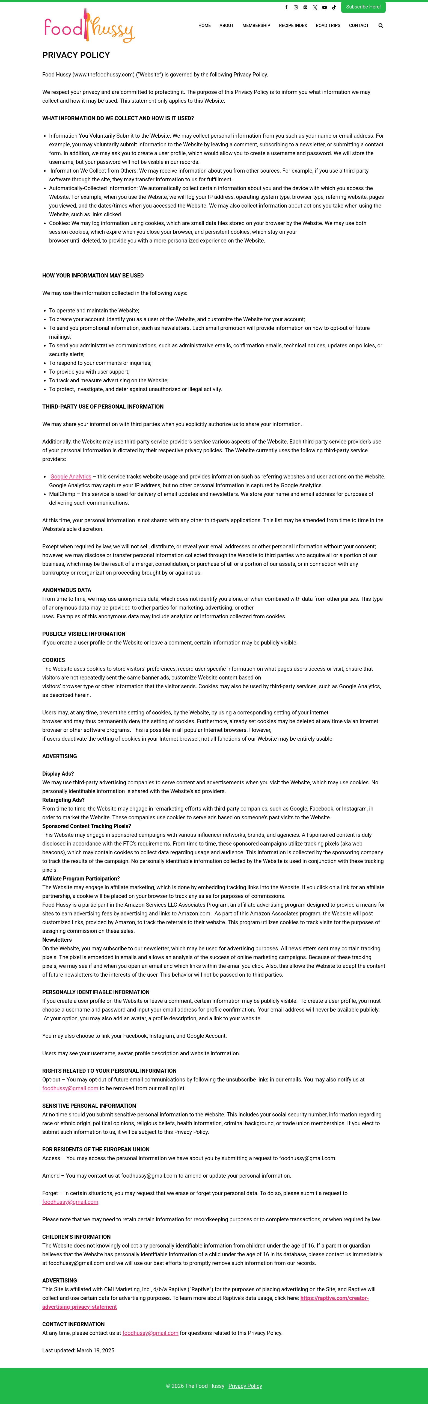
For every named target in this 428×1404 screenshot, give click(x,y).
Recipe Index (293, 25)
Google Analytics (70, 476)
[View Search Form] (381, 26)
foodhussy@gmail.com (70, 1088)
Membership (256, 25)
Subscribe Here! (363, 7)
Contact (359, 25)
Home (204, 25)
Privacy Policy (245, 1386)
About (226, 25)
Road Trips (328, 25)
